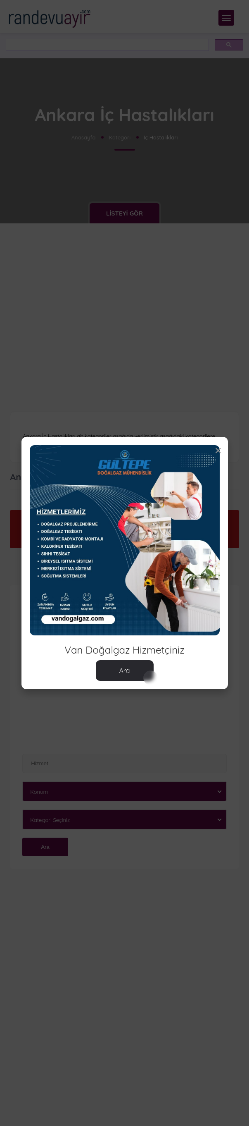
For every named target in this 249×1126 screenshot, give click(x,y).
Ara (124, 670)
